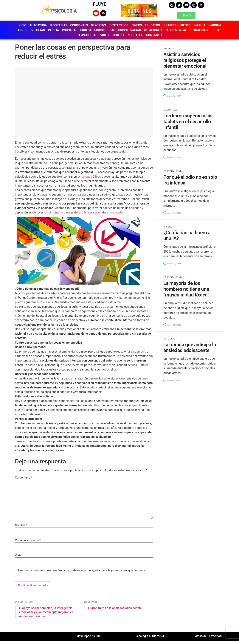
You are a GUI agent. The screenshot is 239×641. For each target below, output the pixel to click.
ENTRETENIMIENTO (177, 25)
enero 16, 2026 (172, 96)
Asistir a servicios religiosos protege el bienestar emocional (184, 60)
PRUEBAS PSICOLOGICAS (97, 30)
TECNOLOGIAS (87, 35)
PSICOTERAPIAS (129, 30)
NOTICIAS (38, 30)
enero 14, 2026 (172, 213)
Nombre (21, 525)
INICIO (22, 25)
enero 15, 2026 (172, 157)
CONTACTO (154, 35)
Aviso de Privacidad (208, 636)
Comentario (23, 477)
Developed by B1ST (90, 636)
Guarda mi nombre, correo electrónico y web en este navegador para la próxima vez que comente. (82, 570)
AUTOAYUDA (38, 25)
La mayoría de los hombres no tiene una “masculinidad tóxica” (186, 289)
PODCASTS (69, 30)
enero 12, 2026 (172, 325)
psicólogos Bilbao (89, 176)
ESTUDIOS (169, 339)
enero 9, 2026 (171, 380)
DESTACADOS (119, 25)
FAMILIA (199, 25)
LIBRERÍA (118, 35)
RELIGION (168, 48)
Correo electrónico (28, 540)
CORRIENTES (79, 25)
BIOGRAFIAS (58, 25)
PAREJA (53, 30)
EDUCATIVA (153, 25)
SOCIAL (216, 30)
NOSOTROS (135, 35)
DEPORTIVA (99, 25)
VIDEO (104, 35)
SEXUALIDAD (199, 30)
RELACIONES (153, 30)
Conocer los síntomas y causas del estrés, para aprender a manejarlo (77, 212)
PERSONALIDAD (172, 171)
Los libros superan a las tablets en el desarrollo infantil (187, 121)
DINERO (136, 25)
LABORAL (215, 25)
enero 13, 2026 (172, 263)
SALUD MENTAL (176, 30)
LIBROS (23, 30)
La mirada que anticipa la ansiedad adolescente (189, 347)
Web (18, 555)
